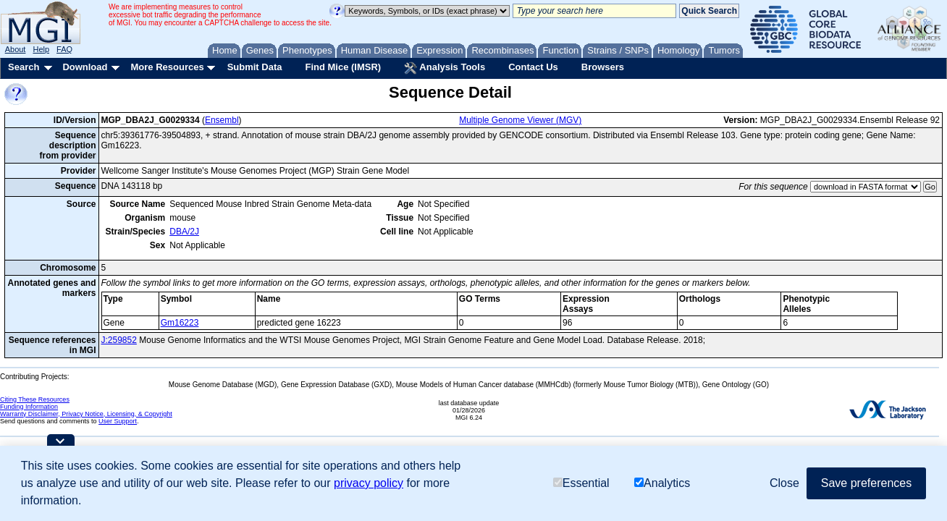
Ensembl (222, 120)
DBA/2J (184, 231)
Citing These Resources (35, 399)
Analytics (662, 483)
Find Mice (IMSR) (343, 67)
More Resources (166, 67)
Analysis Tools (444, 68)
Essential (581, 483)
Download (84, 67)
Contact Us (533, 67)
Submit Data (254, 67)
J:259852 (119, 340)
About (15, 49)
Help (41, 49)
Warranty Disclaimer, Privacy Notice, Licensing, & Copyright (86, 414)
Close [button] (784, 483)
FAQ (64, 49)
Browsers (602, 67)
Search (23, 67)
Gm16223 (180, 323)
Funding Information (29, 406)
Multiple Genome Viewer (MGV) (520, 120)
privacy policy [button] (368, 483)
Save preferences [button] (866, 483)
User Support (117, 421)
